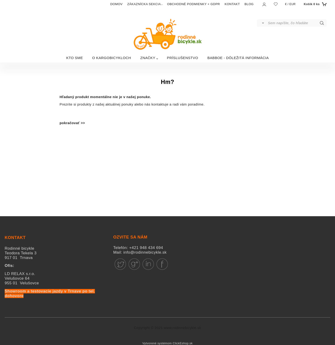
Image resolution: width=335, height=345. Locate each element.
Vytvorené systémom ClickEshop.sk (167, 343)
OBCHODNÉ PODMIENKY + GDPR (193, 4)
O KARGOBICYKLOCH (111, 58)
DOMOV (116, 4)
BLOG (249, 4)
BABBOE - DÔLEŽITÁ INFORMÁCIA (238, 58)
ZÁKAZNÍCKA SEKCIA (144, 4)
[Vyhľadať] (262, 23)
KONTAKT (232, 4)
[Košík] (315, 4)
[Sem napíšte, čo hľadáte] (297, 23)
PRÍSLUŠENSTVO (182, 58)
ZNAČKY (147, 58)
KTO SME (74, 58)
